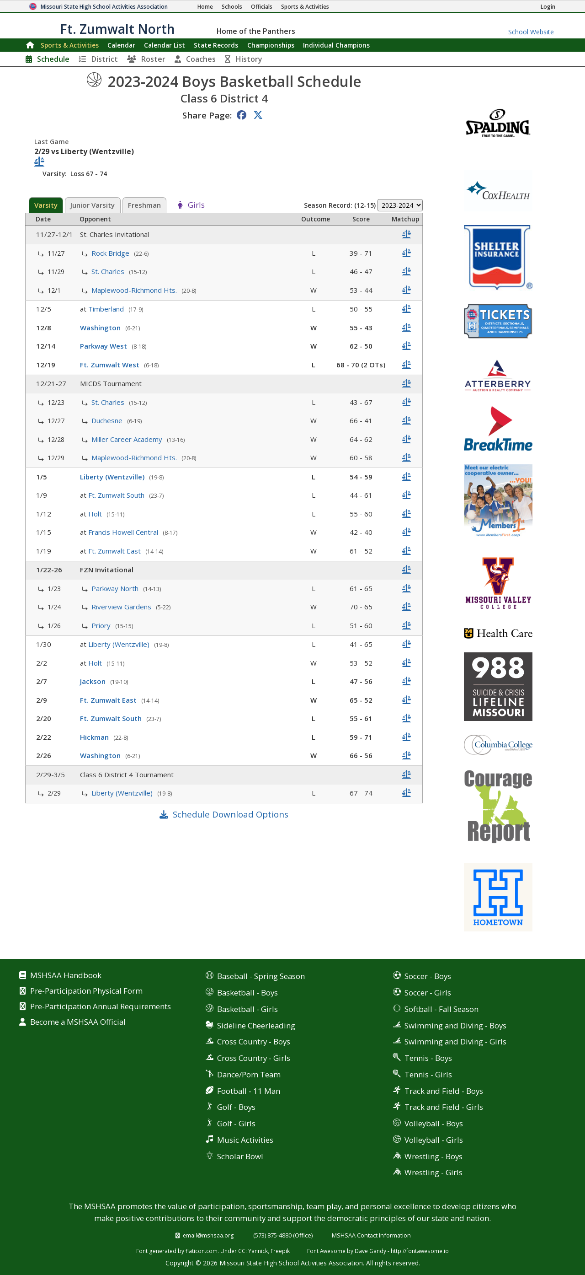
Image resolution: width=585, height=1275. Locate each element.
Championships (270, 45)
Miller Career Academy (127, 439)
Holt (96, 513)
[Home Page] (205, 6)
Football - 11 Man (248, 1091)
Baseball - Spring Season (261, 976)
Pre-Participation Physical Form (86, 991)
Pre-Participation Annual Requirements (100, 1006)
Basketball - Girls (247, 1009)
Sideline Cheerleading (256, 1025)
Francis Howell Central (124, 532)
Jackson (93, 681)
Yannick (258, 1250)
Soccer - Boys (427, 976)
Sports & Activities (70, 45)
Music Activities (245, 1140)
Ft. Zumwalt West (110, 364)
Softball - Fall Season (441, 1009)
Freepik (280, 1250)
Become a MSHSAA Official (78, 1022)
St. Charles (108, 271)
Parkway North (115, 588)
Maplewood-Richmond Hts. (135, 290)
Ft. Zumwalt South (117, 495)
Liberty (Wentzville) (113, 476)
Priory (101, 625)
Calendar (121, 45)
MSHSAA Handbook (65, 975)
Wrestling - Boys (433, 1156)
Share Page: (207, 115)
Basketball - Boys (247, 992)
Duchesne (107, 420)
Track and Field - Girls (443, 1107)
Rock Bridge (111, 253)
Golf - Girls (236, 1123)
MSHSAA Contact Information (371, 1235)
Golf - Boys (236, 1107)
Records (216, 45)
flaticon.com (202, 1250)
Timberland (107, 308)
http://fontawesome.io (420, 1250)
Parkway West (104, 345)
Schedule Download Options (230, 814)
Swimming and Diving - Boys (455, 1025)
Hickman (95, 737)
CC (241, 1250)
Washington (101, 327)
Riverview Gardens (122, 606)
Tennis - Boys (428, 1058)
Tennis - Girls (428, 1074)
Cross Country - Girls (253, 1058)
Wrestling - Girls (433, 1172)
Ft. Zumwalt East (115, 550)
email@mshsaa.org (208, 1235)
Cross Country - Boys (253, 1041)
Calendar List (164, 45)
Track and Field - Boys (443, 1091)
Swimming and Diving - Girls (455, 1041)
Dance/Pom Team (249, 1074)
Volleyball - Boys (433, 1123)
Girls (196, 205)
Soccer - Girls (427, 992)
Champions (336, 45)
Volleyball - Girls (433, 1140)
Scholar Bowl (240, 1156)
